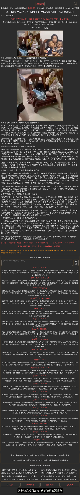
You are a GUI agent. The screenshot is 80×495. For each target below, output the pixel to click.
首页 (2, 15)
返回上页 (75, 15)
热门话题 (75, 8)
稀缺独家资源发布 (51, 490)
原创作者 (66, 8)
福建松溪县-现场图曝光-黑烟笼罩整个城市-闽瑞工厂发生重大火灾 (42, 455)
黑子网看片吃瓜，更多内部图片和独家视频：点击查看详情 (40, 11)
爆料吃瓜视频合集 (28, 490)
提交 (76, 262)
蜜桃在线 (40, 8)
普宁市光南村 (28, 243)
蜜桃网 (58, 8)
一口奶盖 (45, 28)
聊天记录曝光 (69, 243)
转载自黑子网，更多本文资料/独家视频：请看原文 (40, 246)
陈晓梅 (3, 243)
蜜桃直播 (49, 8)
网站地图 (69, 485)
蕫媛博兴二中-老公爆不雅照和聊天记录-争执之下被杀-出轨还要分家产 (27, 470)
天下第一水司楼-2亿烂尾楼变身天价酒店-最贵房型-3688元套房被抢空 (27, 479)
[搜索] (75, 3)
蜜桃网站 (22, 8)
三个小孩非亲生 (56, 243)
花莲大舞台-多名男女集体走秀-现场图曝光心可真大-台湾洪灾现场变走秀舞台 (30, 473)
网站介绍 (30, 485)
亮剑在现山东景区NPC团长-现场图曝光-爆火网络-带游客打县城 (43, 460)
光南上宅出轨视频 (15, 243)
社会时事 (10, 15)
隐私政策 (50, 485)
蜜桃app (13, 8)
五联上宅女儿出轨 (42, 243)
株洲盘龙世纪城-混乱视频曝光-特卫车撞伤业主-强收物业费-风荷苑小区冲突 (29, 476)
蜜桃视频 (4, 8)
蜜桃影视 (31, 8)
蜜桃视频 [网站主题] (40, 4)
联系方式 (10, 485)
